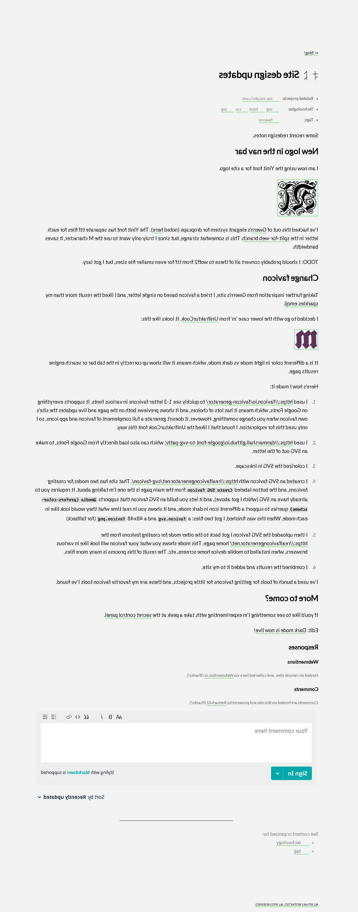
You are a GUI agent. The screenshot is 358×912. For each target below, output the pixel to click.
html (256, 109)
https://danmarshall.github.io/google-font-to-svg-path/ (229, 442)
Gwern (258, 229)
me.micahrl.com (260, 98)
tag (301, 851)
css (241, 109)
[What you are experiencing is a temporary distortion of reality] (38, 901)
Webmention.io (218, 675)
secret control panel (128, 615)
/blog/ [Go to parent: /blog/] (311, 52)
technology (292, 842)
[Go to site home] (176, 32)
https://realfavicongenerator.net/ (269, 543)
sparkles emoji (301, 303)
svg (272, 109)
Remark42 (216, 702)
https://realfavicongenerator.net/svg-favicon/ (185, 481)
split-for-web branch (266, 238)
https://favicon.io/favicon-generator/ (249, 401)
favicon (268, 119)
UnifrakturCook (199, 318)
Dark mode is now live (280, 630)
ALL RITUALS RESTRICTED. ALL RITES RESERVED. (286, 904)
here (158, 229)
